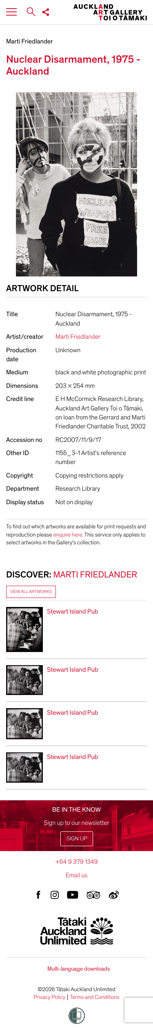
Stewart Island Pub (72, 611)
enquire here (67, 535)
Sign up (77, 838)
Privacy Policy (49, 997)
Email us (77, 875)
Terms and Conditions (95, 997)
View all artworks (31, 592)
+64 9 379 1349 (76, 861)
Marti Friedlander (29, 41)
